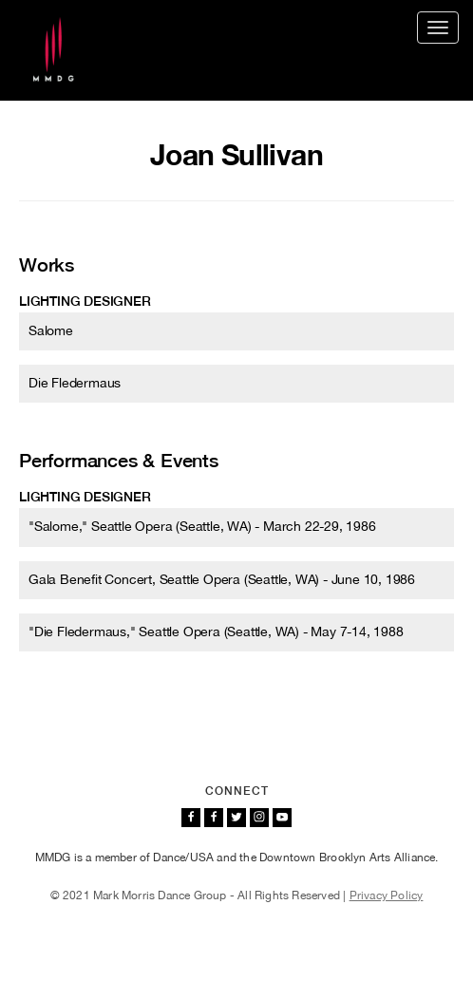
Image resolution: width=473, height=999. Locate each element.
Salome (50, 330)
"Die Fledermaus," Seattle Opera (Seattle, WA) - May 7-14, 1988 (216, 631)
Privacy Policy (387, 895)
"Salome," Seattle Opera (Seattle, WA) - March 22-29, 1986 (202, 526)
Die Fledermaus (74, 382)
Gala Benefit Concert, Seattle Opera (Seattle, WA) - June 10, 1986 (221, 579)
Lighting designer (85, 301)
